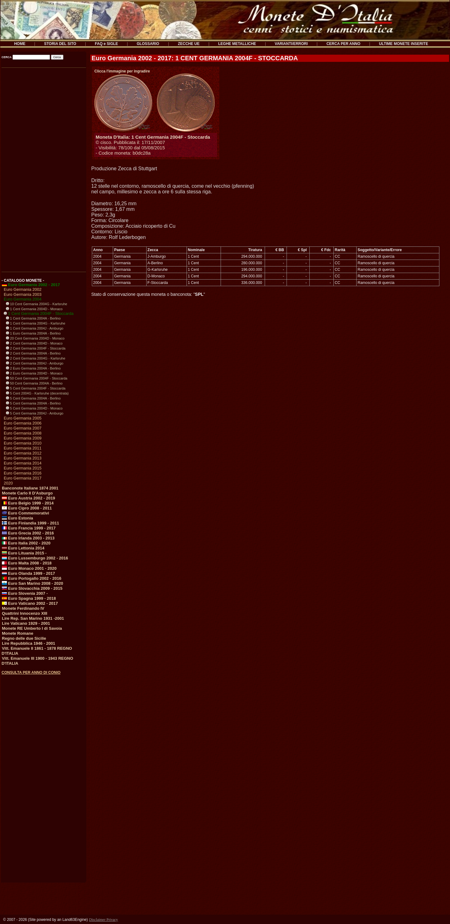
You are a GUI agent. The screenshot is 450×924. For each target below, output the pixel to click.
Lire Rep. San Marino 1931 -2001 (33, 618)
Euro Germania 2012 (23, 453)
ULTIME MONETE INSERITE (403, 44)
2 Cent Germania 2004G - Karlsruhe (35, 358)
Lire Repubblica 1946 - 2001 (28, 643)
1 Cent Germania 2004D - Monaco (34, 309)
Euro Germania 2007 (23, 428)
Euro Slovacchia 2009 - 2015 (32, 588)
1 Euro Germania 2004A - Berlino (33, 333)
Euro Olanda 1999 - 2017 (28, 573)
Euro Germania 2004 (23, 299)
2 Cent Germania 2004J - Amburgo (34, 363)
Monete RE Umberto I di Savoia (32, 628)
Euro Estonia (17, 518)
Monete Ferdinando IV (23, 608)
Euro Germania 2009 (23, 438)
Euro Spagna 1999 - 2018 (29, 598)
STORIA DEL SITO (60, 44)
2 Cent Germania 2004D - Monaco (34, 343)
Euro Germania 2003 (23, 294)
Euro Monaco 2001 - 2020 (29, 568)
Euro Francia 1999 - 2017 (29, 528)
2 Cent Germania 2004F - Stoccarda (35, 348)
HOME (19, 44)
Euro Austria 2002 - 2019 (28, 498)
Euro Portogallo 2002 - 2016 (31, 578)
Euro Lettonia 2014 (23, 548)
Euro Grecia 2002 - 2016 (28, 533)
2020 (8, 483)
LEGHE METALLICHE (237, 44)
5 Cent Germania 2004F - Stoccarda (35, 388)
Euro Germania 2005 (23, 418)
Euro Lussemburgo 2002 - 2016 (35, 558)
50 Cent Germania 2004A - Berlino (34, 383)
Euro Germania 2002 (23, 289)
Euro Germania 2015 (23, 468)
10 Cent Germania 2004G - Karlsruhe (36, 304)
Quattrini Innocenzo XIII (24, 613)
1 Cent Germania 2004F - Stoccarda (38, 313)
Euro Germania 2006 (23, 423)
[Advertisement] (43, 167)
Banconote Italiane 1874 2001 (30, 488)
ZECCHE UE (188, 44)
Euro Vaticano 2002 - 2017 (30, 603)
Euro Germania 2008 (23, 433)
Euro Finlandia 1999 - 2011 (30, 523)
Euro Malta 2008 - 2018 (27, 563)
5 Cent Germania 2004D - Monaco (34, 408)
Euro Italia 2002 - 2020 (26, 543)
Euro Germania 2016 (23, 473)
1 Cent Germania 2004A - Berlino (33, 318)
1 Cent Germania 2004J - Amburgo (34, 328)
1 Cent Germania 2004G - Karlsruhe (35, 323)
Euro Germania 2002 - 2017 (31, 284)
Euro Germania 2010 (23, 443)
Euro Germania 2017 (23, 478)
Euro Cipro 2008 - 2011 (27, 508)
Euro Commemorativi (25, 513)
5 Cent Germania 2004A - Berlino (33, 398)
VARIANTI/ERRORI (291, 44)
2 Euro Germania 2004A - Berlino (33, 368)
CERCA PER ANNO (343, 44)
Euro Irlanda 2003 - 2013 (28, 538)
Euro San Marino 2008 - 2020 (32, 583)
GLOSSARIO (148, 44)
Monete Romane (17, 633)
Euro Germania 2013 (23, 458)
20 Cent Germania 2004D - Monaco (35, 338)
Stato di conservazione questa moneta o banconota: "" (148, 294)
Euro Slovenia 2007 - (25, 593)
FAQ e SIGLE (106, 44)
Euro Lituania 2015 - (24, 553)
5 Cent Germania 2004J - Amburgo (34, 413)
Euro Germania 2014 (23, 463)
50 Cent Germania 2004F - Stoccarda (36, 378)
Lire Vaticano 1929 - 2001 (26, 623)
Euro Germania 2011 (23, 448)
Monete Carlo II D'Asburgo (27, 493)
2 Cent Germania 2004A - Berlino (33, 353)
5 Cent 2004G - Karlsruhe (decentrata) (37, 393)
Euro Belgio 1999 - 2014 (28, 503)
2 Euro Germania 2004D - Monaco (34, 373)
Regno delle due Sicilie (24, 638)
